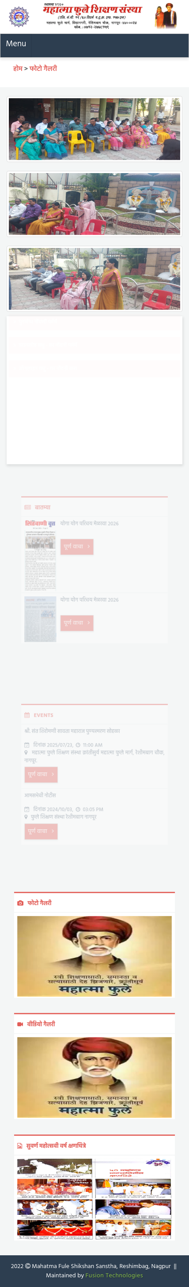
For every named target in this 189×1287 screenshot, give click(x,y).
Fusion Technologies (114, 1276)
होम (18, 69)
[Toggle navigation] (16, 45)
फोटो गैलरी (43, 69)
